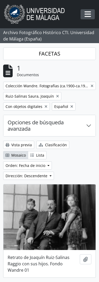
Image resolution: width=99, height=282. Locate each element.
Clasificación (53, 144)
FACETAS (49, 53)
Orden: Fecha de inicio (26, 165)
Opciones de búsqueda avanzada (36, 125)
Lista (37, 155)
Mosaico (16, 155)
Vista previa (19, 144)
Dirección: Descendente (27, 175)
